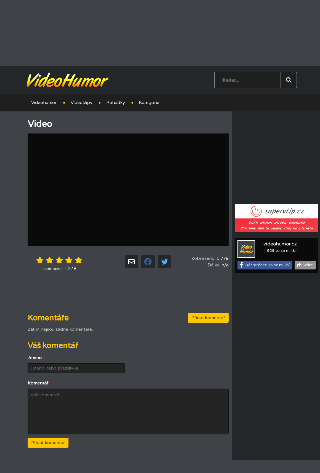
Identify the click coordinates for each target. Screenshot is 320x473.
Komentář (39, 383)
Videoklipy (81, 102)
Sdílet (307, 265)
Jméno (36, 357)
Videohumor (44, 102)
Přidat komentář (208, 317)
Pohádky (115, 102)
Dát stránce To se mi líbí (267, 265)
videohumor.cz (280, 244)
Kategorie (149, 102)
